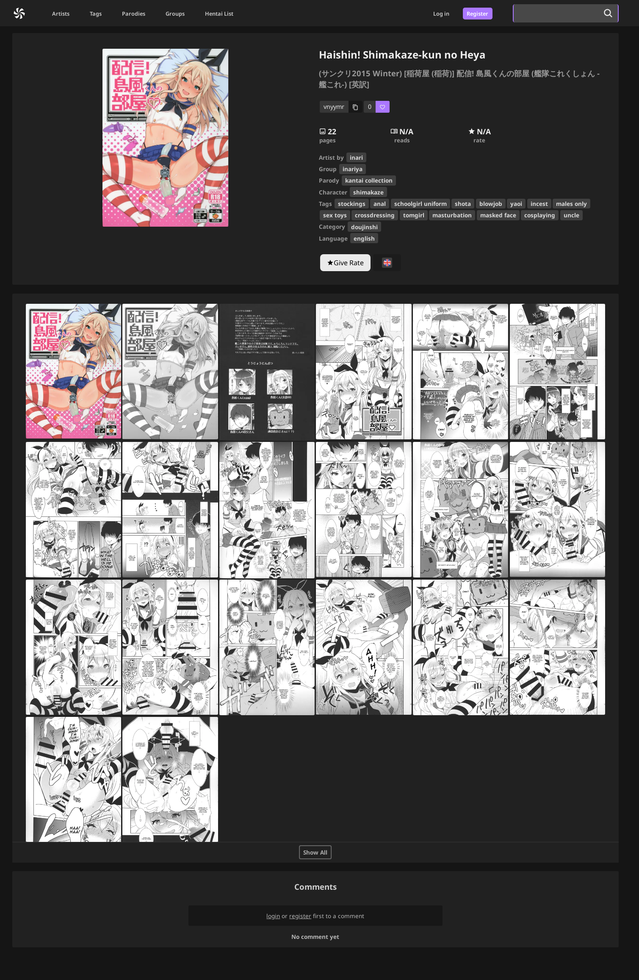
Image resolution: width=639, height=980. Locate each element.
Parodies (133, 13)
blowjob (490, 204)
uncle (571, 215)
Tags (96, 13)
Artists (60, 13)
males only (571, 204)
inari (356, 157)
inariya (352, 169)
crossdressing (375, 215)
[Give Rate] (345, 262)
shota (463, 204)
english (364, 238)
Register (477, 13)
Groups (175, 13)
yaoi (516, 204)
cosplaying (539, 215)
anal (379, 204)
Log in (441, 13)
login (273, 916)
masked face (498, 215)
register (300, 916)
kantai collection (369, 180)
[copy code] (341, 107)
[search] (556, 13)
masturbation (452, 215)
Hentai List (219, 13)
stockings (351, 204)
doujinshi (364, 227)
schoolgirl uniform (420, 204)
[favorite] (377, 107)
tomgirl (413, 215)
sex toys (335, 215)
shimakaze (368, 192)
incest (539, 204)
